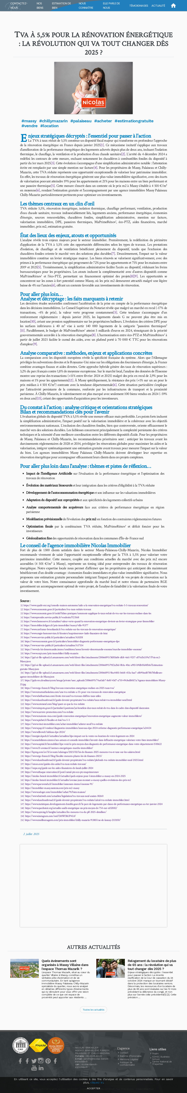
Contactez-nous (19, 5)
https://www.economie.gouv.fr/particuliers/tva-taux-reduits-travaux (57, 609)
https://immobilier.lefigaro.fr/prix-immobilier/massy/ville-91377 (56, 625)
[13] (38, 398)
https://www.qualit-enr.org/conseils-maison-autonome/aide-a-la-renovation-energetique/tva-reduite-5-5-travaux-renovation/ (86, 605)
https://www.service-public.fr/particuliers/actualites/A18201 (53, 637)
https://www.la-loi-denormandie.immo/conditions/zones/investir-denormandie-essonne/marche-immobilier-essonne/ (83, 649)
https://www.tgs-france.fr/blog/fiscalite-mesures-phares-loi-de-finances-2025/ (63, 756)
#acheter (103, 120)
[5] (53, 185)
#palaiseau (80, 120)
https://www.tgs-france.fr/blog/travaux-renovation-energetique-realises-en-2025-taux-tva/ (70, 688)
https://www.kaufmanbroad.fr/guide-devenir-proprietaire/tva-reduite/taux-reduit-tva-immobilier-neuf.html (78, 700)
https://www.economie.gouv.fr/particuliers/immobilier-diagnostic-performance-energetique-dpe (72, 641)
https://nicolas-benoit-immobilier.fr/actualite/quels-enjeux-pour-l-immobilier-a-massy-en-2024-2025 (75, 776)
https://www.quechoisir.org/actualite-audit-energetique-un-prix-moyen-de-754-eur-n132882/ (71, 808)
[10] (32, 321)
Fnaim (155, 1053)
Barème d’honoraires (131, 1056)
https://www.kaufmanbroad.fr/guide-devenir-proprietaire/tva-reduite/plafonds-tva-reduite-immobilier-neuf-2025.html (84, 760)
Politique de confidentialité (127, 1063)
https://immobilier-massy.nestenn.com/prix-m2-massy (52, 788)
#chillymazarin (53, 120)
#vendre (29, 125)
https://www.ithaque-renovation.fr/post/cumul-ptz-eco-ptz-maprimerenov (62, 772)
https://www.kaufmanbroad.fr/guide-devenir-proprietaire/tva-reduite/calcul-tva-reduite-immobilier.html (77, 800)
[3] (52, 163)
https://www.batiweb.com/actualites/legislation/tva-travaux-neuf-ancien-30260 (64, 796)
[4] (95, 167)
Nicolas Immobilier (86, 1047)
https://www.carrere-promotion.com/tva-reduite (49, 712)
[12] (70, 380)
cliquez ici (96, 1082)
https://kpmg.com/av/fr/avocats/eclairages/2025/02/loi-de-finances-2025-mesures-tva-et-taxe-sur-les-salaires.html (82, 752)
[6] (38, 190)
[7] (113, 253)
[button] (93, 88)
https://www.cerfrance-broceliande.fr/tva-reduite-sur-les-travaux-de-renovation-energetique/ (70, 629)
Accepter (93, 1088)
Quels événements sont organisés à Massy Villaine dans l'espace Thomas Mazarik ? (65, 965)
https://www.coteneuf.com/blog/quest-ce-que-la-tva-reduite (55, 704)
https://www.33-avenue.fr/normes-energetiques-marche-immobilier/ (59, 748)
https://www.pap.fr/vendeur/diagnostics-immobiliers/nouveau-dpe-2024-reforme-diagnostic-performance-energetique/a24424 (88, 728)
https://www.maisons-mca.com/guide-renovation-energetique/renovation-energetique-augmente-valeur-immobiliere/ (83, 716)
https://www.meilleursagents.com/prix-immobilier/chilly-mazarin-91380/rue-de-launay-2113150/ (72, 820)
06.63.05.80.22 (94, 1056)
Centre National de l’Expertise (162, 1062)
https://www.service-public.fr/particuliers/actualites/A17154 (53, 645)
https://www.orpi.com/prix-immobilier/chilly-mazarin (51, 653)
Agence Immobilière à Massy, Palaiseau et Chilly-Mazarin (92, 1052)
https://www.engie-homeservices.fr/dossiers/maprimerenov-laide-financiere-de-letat (65, 633)
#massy (28, 120)
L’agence (123, 1048)
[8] (132, 276)
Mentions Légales (129, 1059)
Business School (160, 1057)
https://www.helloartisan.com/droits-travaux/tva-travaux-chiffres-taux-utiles (63, 696)
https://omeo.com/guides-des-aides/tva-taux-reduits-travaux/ (55, 764)
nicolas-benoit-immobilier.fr (86, 1065)
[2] (123, 154)
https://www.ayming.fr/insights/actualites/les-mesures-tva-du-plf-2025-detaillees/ (65, 812)
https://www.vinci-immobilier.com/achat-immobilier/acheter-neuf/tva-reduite (64, 724)
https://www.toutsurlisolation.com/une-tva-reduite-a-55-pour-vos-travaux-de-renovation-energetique (75, 692)
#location (49, 125)
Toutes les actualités (93, 1009)
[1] (102, 145)
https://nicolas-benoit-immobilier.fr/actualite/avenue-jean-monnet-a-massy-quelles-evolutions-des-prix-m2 (78, 780)
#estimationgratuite (134, 120)
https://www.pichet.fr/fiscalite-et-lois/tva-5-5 (47, 720)
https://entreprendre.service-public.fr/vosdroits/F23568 (51, 617)
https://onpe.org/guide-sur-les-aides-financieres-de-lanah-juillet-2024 (59, 768)
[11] (22, 330)
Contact (124, 1052)
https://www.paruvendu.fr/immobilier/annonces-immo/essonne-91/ (59, 784)
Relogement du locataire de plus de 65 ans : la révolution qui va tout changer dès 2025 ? (152, 965)
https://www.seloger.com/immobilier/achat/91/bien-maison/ (55, 792)
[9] (136, 276)
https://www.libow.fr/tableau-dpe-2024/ (45, 732)
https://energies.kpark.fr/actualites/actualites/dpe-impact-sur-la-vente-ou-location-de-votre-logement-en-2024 (79, 736)
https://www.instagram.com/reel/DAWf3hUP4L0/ (50, 816)
